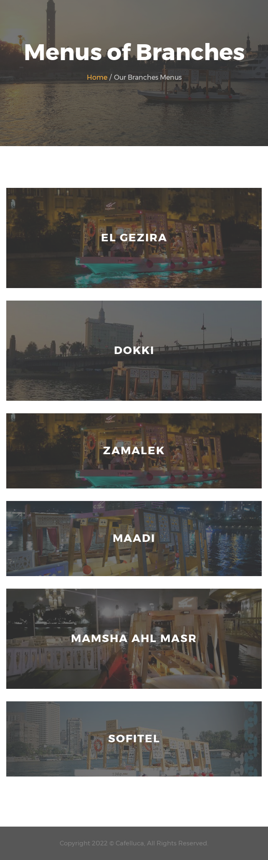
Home (98, 77)
